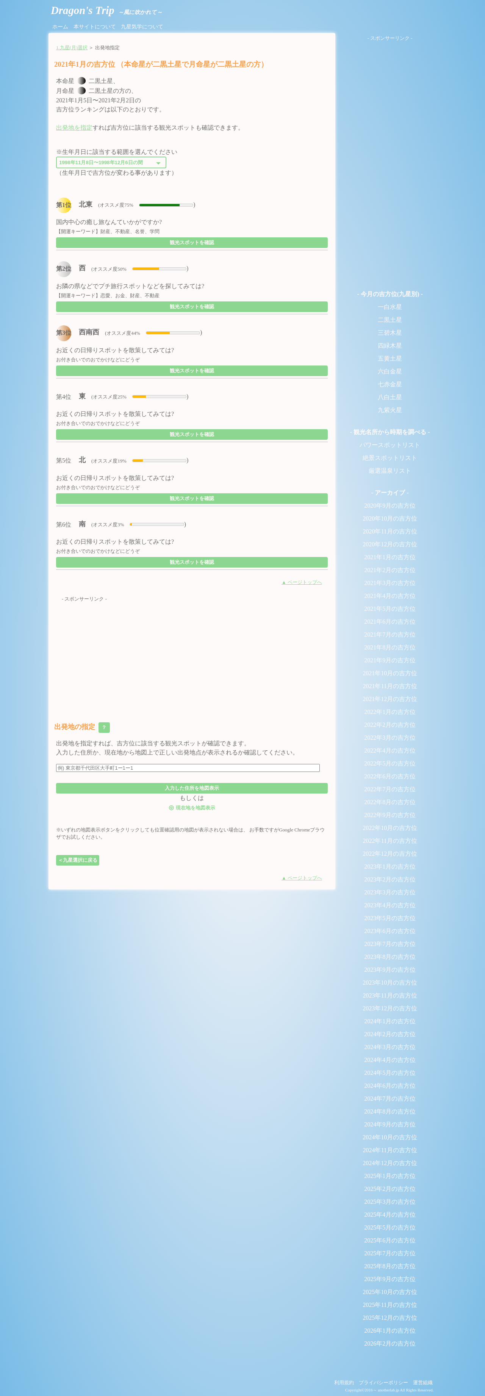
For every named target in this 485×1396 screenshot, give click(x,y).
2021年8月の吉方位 (390, 647)
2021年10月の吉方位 (390, 673)
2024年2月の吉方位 (390, 1034)
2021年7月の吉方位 (390, 634)
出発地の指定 (82, 727)
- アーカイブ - (390, 492)
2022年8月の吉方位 (390, 802)
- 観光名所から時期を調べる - (390, 432)
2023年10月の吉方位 (390, 982)
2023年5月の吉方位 (390, 918)
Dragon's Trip (106, 10)
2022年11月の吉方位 (390, 841)
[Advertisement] (192, 656)
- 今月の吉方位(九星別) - (389, 294)
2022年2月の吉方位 (390, 725)
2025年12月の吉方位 (390, 1317)
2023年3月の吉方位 (390, 892)
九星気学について (142, 27)
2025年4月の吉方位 (390, 1214)
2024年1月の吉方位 (390, 1021)
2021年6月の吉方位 (390, 621)
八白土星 (390, 397)
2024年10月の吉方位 (390, 1137)
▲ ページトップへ (302, 582)
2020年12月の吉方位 (390, 544)
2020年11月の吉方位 (390, 531)
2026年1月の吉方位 (390, 1330)
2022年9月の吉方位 (390, 815)
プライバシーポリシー (383, 1382)
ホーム (60, 27)
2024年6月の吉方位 (390, 1085)
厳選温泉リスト (390, 470)
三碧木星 (390, 332)
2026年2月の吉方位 (390, 1343)
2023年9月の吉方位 (390, 969)
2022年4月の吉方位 (390, 750)
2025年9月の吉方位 (390, 1279)
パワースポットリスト (390, 445)
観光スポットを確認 (192, 242)
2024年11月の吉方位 (390, 1150)
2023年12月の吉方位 (390, 1008)
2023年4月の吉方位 (390, 905)
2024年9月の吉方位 (390, 1124)
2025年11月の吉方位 (390, 1305)
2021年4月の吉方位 (390, 596)
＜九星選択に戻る (77, 860)
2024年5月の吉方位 (390, 1073)
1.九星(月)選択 (72, 47)
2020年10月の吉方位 (390, 518)
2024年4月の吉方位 (390, 1060)
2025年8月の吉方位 (390, 1266)
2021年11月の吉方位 (390, 686)
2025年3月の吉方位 (390, 1201)
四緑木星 (390, 345)
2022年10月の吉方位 (390, 828)
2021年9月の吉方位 (390, 660)
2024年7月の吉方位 (390, 1098)
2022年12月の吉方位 (390, 853)
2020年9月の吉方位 (390, 505)
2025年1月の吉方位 (390, 1176)
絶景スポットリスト (390, 458)
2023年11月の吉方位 (390, 995)
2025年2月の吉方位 (390, 1189)
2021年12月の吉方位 (390, 699)
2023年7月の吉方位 (390, 944)
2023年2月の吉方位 (390, 879)
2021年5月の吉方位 (390, 608)
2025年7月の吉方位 (390, 1253)
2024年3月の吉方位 (390, 1047)
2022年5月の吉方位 (390, 763)
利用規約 (344, 1382)
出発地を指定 (74, 127)
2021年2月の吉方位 (390, 570)
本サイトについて (95, 27)
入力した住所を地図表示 (192, 788)
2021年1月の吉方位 (390, 557)
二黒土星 (390, 320)
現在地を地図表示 (192, 807)
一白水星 (390, 307)
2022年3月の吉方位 (390, 737)
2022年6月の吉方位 (390, 776)
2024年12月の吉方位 (390, 1163)
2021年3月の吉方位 (390, 583)
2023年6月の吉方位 (390, 931)
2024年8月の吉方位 (390, 1111)
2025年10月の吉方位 (390, 1292)
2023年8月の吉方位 (390, 957)
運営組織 (423, 1382)
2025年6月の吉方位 (390, 1240)
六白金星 (390, 371)
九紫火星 (390, 410)
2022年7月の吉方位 (390, 789)
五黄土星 (390, 358)
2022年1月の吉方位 (390, 712)
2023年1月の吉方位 (390, 866)
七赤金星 (390, 384)
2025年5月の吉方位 (390, 1227)
